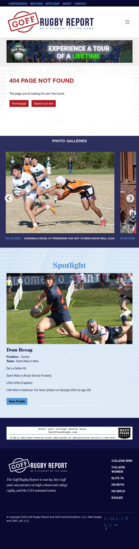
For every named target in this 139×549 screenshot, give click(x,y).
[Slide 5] (69, 406)
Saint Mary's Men (27, 361)
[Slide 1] (43, 406)
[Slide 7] (82, 406)
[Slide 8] (89, 406)
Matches (36, 3)
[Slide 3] (56, 406)
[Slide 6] (76, 406)
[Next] (130, 198)
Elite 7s (117, 478)
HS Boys (117, 484)
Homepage (19, 103)
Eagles (117, 497)
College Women (118, 469)
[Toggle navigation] (127, 22)
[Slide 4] (63, 406)
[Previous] (9, 198)
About (67, 3)
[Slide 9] (95, 406)
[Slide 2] (50, 406)
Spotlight (53, 3)
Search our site (43, 103)
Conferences (18, 3)
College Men (121, 461)
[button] (16, 339)
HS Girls (118, 491)
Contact (81, 3)
